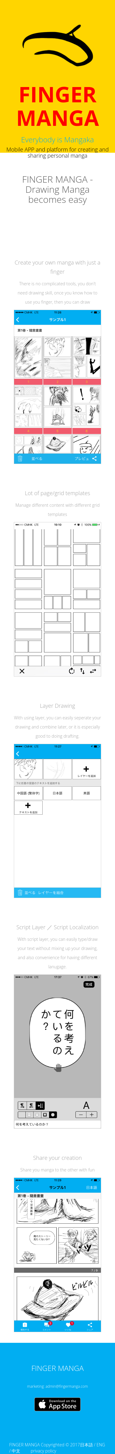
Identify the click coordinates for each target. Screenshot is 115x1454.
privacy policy (43, 1451)
